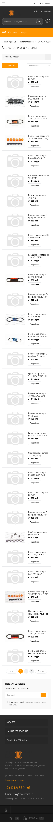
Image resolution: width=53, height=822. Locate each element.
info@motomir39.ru (23, 794)
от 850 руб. (33, 240)
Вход (35, 3)
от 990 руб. (33, 82)
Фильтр (9, 66)
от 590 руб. (33, 201)
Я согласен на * (27, 703)
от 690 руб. (33, 636)
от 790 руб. (33, 418)
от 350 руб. (33, 141)
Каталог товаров (15, 32)
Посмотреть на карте (14, 780)
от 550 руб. (33, 121)
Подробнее (34, 86)
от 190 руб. (33, 458)
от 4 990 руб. (34, 181)
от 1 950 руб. (34, 319)
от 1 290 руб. (34, 379)
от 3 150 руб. (34, 101)
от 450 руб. (33, 220)
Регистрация (44, 3)
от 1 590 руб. (34, 339)
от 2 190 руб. (34, 399)
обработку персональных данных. (27, 703)
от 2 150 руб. (34, 161)
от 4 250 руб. (34, 260)
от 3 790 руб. (34, 478)
